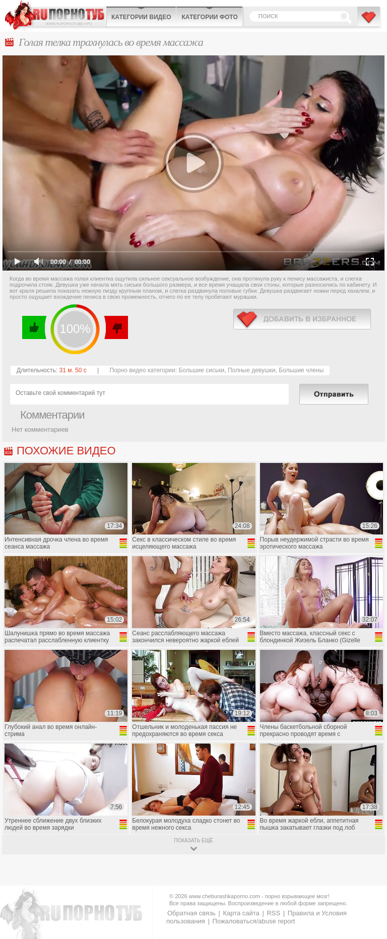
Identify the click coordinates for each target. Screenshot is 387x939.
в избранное (302, 319)
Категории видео (141, 17)
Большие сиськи (201, 370)
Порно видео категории (142, 370)
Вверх (367, 882)
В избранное (369, 22)
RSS (273, 913)
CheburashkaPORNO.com (55, 15)
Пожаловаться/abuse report (253, 921)
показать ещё (193, 840)
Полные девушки (252, 370)
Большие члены (301, 370)
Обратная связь (191, 913)
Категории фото (209, 17)
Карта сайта (241, 913)
